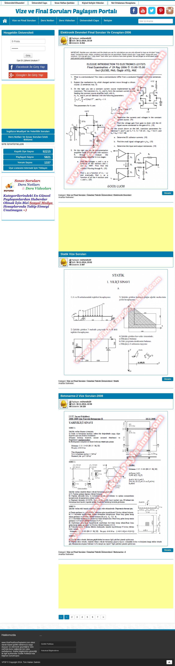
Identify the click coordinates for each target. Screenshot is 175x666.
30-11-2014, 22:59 (84, 404)
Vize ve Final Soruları (76, 195)
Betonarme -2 (120, 552)
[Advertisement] (28, 106)
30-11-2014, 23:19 (84, 41)
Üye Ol (20, 60)
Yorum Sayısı (25, 162)
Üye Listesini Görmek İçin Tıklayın (28, 168)
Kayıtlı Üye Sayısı (24, 151)
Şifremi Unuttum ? (31, 60)
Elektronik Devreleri (122, 195)
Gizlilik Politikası (47, 644)
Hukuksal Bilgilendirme (50, 650)
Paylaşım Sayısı (25, 157)
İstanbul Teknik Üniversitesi (99, 195)
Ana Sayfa (5, 21)
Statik (116, 381)
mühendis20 (85, 38)
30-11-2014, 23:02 (84, 262)
